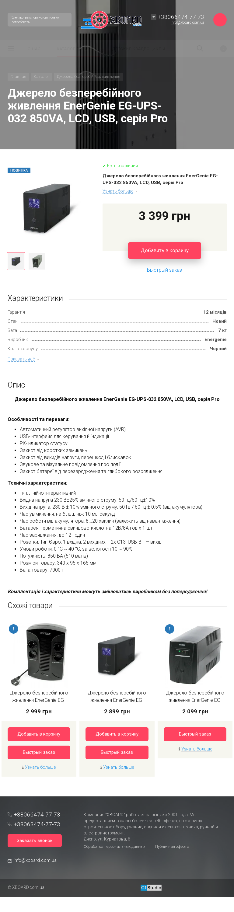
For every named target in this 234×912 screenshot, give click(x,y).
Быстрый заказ (39, 752)
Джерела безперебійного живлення (88, 76)
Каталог (41, 76)
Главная (18, 76)
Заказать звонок (35, 840)
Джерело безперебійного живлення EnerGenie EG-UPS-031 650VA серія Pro (117, 700)
